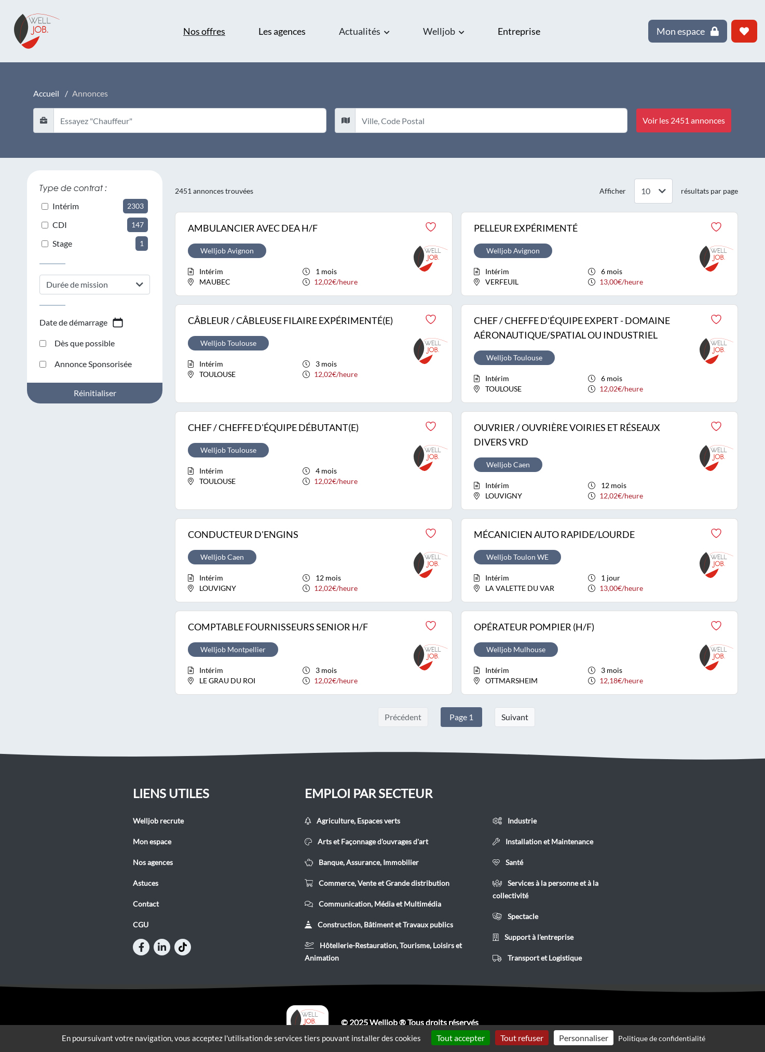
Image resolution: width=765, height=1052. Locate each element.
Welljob (444, 31)
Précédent (403, 717)
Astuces (145, 883)
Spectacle (515, 916)
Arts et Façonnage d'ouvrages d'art (366, 841)
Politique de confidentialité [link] (661, 1038)
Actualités (364, 31)
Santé (508, 862)
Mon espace (152, 841)
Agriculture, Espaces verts (352, 820)
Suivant (514, 717)
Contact (146, 903)
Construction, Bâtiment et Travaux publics (379, 924)
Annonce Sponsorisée (85, 364)
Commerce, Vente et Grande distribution (377, 883)
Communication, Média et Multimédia (373, 903)
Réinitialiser (95, 393)
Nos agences (153, 862)
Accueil (46, 93)
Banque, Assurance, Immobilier (362, 862)
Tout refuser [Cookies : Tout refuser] (521, 1038)
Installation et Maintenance (543, 841)
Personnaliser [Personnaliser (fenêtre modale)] (583, 1038)
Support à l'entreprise (533, 937)
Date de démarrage (81, 322)
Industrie (515, 820)
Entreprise (519, 31)
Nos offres (204, 31)
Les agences (282, 31)
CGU (140, 924)
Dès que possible (77, 343)
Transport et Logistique (537, 957)
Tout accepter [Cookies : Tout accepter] (460, 1038)
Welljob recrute (158, 820)
